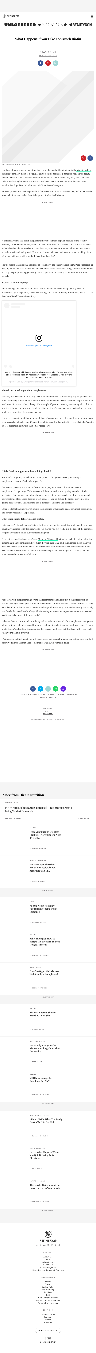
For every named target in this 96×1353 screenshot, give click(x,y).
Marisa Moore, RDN (26, 244)
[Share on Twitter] (40, 689)
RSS (48, 1295)
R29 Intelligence (48, 1268)
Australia (48, 1323)
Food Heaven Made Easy (24, 296)
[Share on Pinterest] (48, 63)
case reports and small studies (34, 268)
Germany (48, 1317)
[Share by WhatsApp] (55, 689)
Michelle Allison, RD (48, 539)
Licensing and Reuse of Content (48, 1270)
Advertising (48, 1262)
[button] (48, 63)
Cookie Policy (47, 1287)
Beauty (43, 698)
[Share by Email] (55, 63)
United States (48, 1314)
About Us (48, 1257)
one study (77, 607)
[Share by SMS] (63, 689)
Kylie (25, 382)
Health (52, 698)
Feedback (48, 1265)
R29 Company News (48, 1298)
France (48, 1320)
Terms (48, 1282)
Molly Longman (48, 52)
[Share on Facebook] (40, 63)
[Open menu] (92, 15)
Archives (48, 1292)
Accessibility (48, 1290)
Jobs (48, 1260)
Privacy (48, 1284)
